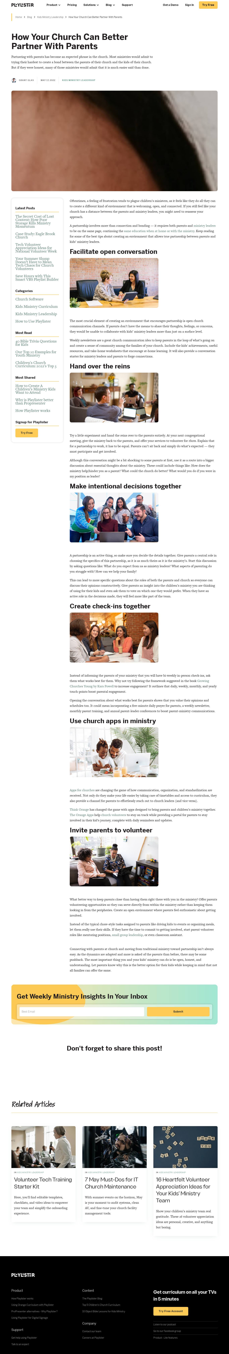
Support (127, 5)
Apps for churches (82, 790)
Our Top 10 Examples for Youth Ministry (35, 353)
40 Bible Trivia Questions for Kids (36, 342)
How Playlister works (32, 410)
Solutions (89, 5)
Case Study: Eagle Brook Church (35, 235)
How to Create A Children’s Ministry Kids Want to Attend (35, 389)
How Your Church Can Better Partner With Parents (95, 17)
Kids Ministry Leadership (50, 17)
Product (52, 5)
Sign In (189, 5)
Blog (109, 5)
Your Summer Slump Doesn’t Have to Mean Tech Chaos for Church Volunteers (34, 263)
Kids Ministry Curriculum (36, 306)
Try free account (171, 1311)
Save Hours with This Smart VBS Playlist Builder (37, 277)
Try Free (27, 433)
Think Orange (79, 809)
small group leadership (127, 935)
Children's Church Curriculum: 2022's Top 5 (35, 364)
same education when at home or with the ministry (159, 231)
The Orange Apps (82, 815)
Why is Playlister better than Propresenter (34, 401)
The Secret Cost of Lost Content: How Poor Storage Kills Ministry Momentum (34, 221)
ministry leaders (205, 225)
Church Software (29, 299)
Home (18, 17)
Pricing (72, 5)
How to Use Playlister (33, 321)
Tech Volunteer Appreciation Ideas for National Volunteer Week (36, 248)
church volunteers (113, 815)
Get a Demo (170, 5)
